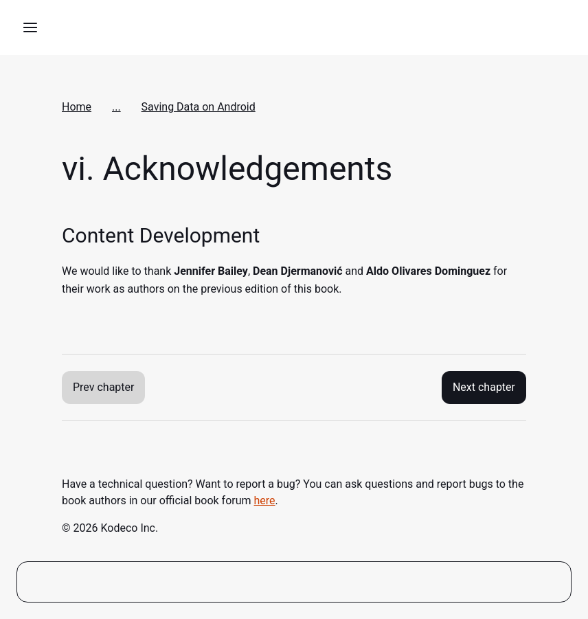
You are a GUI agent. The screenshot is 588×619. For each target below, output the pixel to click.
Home (76, 106)
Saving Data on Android (199, 106)
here (264, 500)
